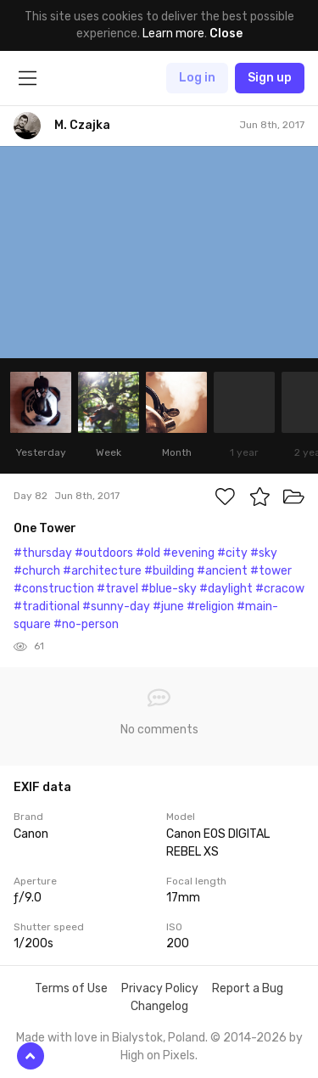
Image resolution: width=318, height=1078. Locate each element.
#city (232, 553)
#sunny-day (116, 606)
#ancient (222, 571)
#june (168, 606)
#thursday (43, 553)
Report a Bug (247, 988)
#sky (263, 553)
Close (226, 33)
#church (37, 571)
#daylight (226, 588)
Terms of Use (71, 988)
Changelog (159, 1006)
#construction (54, 588)
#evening (189, 553)
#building (169, 571)
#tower (271, 571)
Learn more (173, 33)
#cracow (279, 588)
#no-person (86, 624)
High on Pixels (157, 1055)
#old (148, 553)
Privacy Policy (159, 988)
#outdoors (104, 553)
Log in (197, 77)
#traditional (47, 606)
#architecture (102, 571)
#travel (117, 588)
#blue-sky (169, 588)
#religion (210, 606)
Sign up (270, 77)
